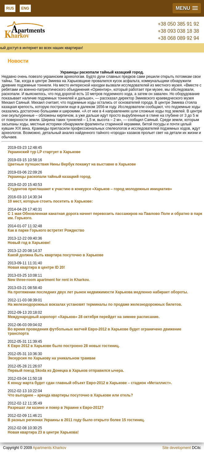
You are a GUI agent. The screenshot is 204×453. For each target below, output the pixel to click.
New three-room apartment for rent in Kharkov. (49, 280)
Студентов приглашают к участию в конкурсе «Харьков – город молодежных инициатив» (90, 189)
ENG (25, 8)
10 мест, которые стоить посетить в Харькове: (50, 201)
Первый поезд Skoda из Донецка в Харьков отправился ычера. (66, 370)
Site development (176, 448)
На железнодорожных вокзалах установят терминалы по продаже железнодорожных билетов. (95, 304)
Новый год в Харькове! (29, 243)
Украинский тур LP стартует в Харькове (44, 152)
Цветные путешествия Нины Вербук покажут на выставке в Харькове (72, 164)
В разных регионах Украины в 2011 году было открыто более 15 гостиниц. (76, 420)
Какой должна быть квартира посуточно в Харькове (56, 255)
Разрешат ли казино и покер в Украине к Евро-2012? (56, 407)
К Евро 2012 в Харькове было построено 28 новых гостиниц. (64, 346)
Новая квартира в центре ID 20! (36, 267)
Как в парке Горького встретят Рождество (46, 230)
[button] (187, 8)
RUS (10, 8)
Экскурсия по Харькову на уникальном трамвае (52, 358)
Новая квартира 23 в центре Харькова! (43, 432)
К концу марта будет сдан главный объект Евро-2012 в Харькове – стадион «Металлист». (90, 383)
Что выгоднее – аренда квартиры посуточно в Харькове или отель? (70, 395)
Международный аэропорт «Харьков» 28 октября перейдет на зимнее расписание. (84, 317)
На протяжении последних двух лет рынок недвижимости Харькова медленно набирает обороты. (98, 292)
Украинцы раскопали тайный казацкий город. (49, 176)
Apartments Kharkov (49, 448)
